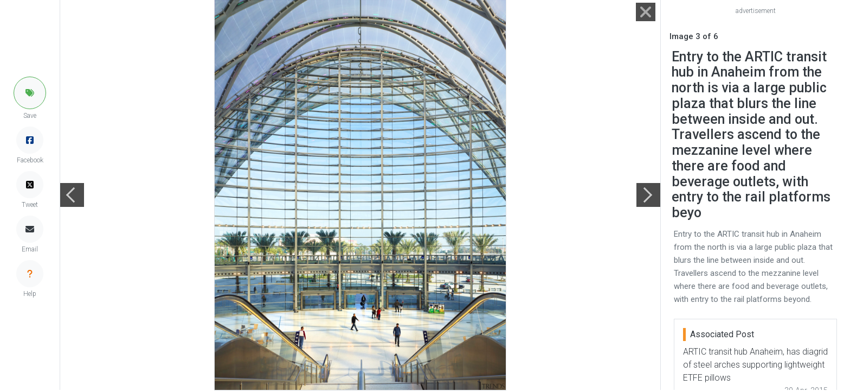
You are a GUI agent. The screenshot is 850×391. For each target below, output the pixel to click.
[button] (30, 93)
